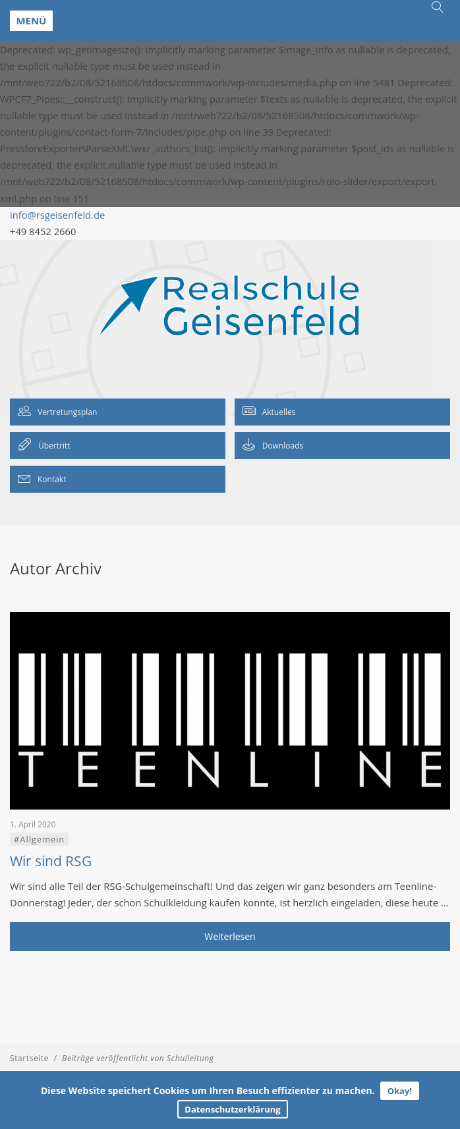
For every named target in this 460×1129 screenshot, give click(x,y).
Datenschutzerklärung (232, 1109)
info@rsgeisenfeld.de (57, 214)
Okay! (400, 1091)
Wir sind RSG (51, 861)
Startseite (29, 1058)
